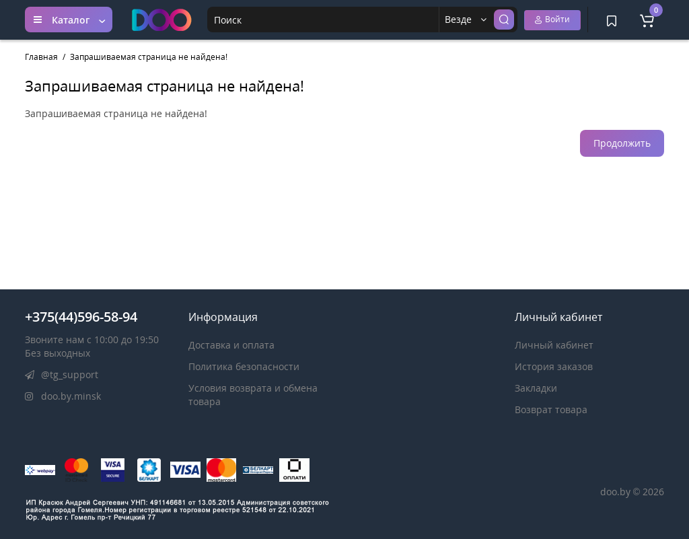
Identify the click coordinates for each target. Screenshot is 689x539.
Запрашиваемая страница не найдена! (148, 57)
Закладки (536, 388)
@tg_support (61, 374)
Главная (41, 57)
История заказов (554, 366)
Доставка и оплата (231, 344)
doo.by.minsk (63, 396)
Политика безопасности (243, 366)
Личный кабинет (554, 344)
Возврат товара (551, 409)
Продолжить (622, 143)
